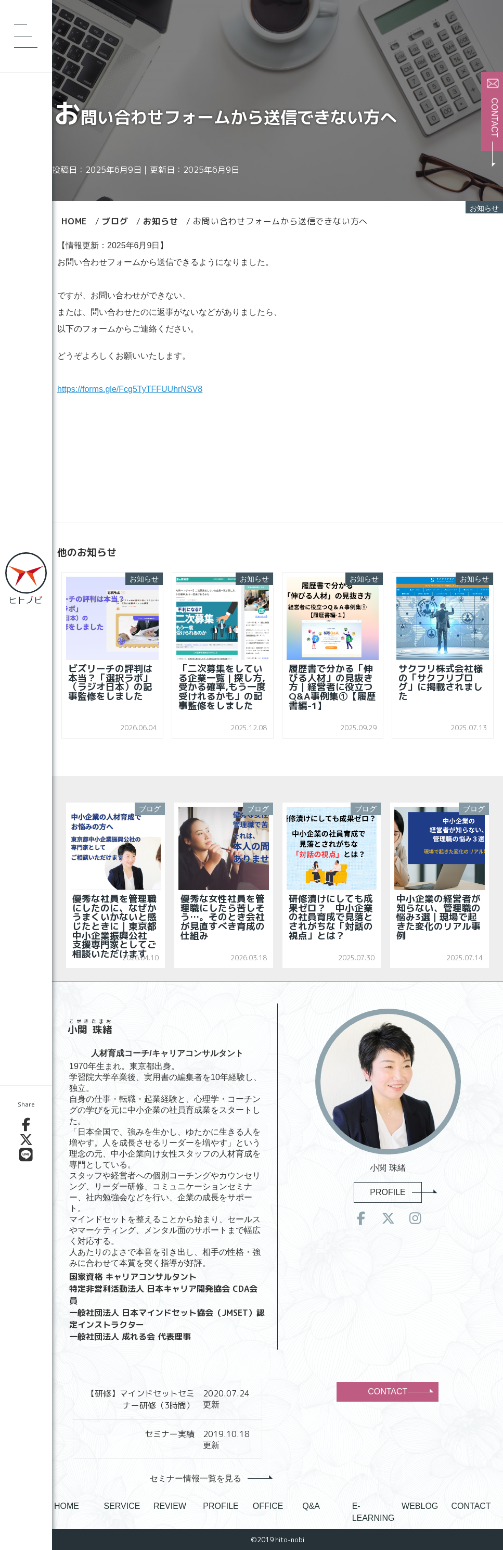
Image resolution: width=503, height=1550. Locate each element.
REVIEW (169, 1506)
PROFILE (395, 1192)
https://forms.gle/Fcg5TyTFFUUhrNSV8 (129, 389)
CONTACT (399, 1391)
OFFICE (268, 1506)
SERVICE (122, 1506)
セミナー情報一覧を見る (208, 1478)
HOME (66, 1506)
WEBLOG (420, 1506)
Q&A (311, 1506)
